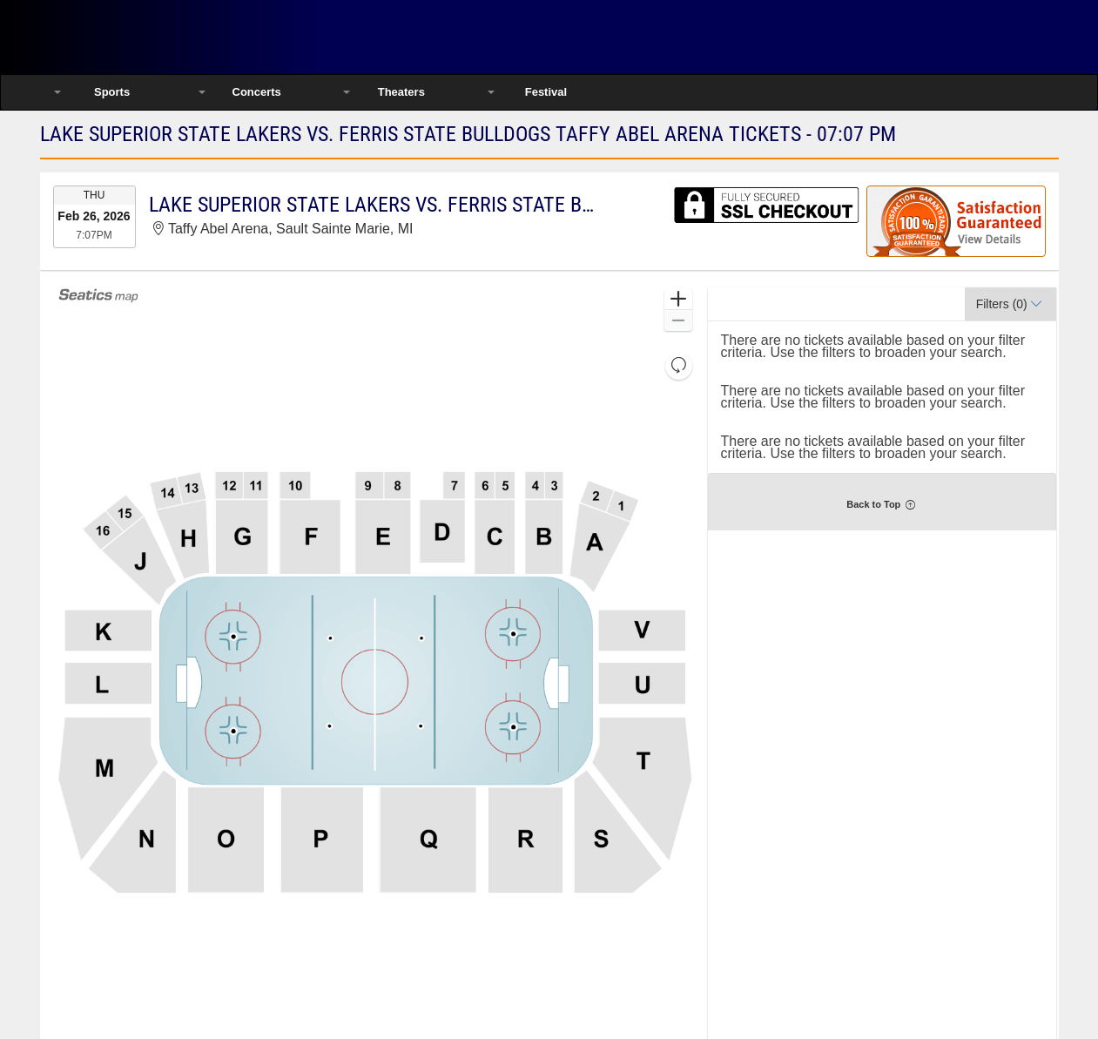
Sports (112, 91)
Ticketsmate (227, 37)
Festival (546, 91)
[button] (677, 299)
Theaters (401, 91)
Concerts (256, 91)
